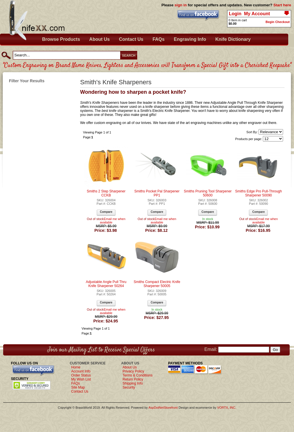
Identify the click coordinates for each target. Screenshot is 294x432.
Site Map (78, 387)
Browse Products (61, 39)
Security (128, 387)
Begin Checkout (277, 22)
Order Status (81, 375)
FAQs (158, 39)
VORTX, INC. (226, 407)
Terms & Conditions (137, 375)
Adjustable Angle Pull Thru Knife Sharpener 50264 (106, 284)
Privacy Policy (133, 371)
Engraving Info (190, 39)
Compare (106, 211)
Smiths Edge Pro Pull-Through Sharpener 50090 (258, 193)
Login (235, 13)
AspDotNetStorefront (163, 407)
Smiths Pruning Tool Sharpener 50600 (208, 193)
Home (75, 367)
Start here (282, 5)
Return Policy (132, 379)
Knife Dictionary (233, 39)
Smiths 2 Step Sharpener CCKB (106, 193)
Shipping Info (132, 383)
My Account (257, 13)
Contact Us (131, 39)
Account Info (81, 371)
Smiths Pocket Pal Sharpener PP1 (157, 193)
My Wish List (81, 379)
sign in (180, 5)
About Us (99, 39)
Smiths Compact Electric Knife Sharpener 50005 (157, 284)
